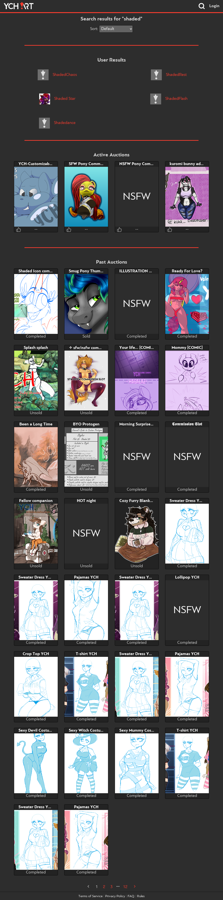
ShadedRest (169, 75)
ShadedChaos (57, 75)
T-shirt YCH (86, 654)
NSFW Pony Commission (141, 164)
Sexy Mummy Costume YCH (144, 730)
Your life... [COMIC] (137, 348)
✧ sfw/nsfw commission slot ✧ (97, 348)
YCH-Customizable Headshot (45, 164)
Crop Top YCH (36, 654)
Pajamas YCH (86, 577)
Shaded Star (57, 99)
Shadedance (57, 123)
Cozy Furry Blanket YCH (141, 501)
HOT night (86, 501)
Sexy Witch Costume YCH (92, 730)
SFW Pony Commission (90, 164)
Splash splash (36, 348)
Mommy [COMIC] (187, 348)
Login (214, 6)
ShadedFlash (169, 99)
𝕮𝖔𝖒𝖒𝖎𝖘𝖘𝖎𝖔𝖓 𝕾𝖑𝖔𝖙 (187, 424)
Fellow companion (36, 501)
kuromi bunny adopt (188, 164)
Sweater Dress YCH (187, 501)
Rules (141, 896)
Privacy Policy (115, 896)
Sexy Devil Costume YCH (41, 730)
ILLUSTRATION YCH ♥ (139, 271)
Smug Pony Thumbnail (89, 271)
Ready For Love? (187, 271)
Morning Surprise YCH (139, 424)
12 (125, 887)
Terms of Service (90, 896)
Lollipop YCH (187, 577)
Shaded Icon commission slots (46, 271)
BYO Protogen (86, 424)
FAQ (131, 896)
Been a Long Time (35, 424)
